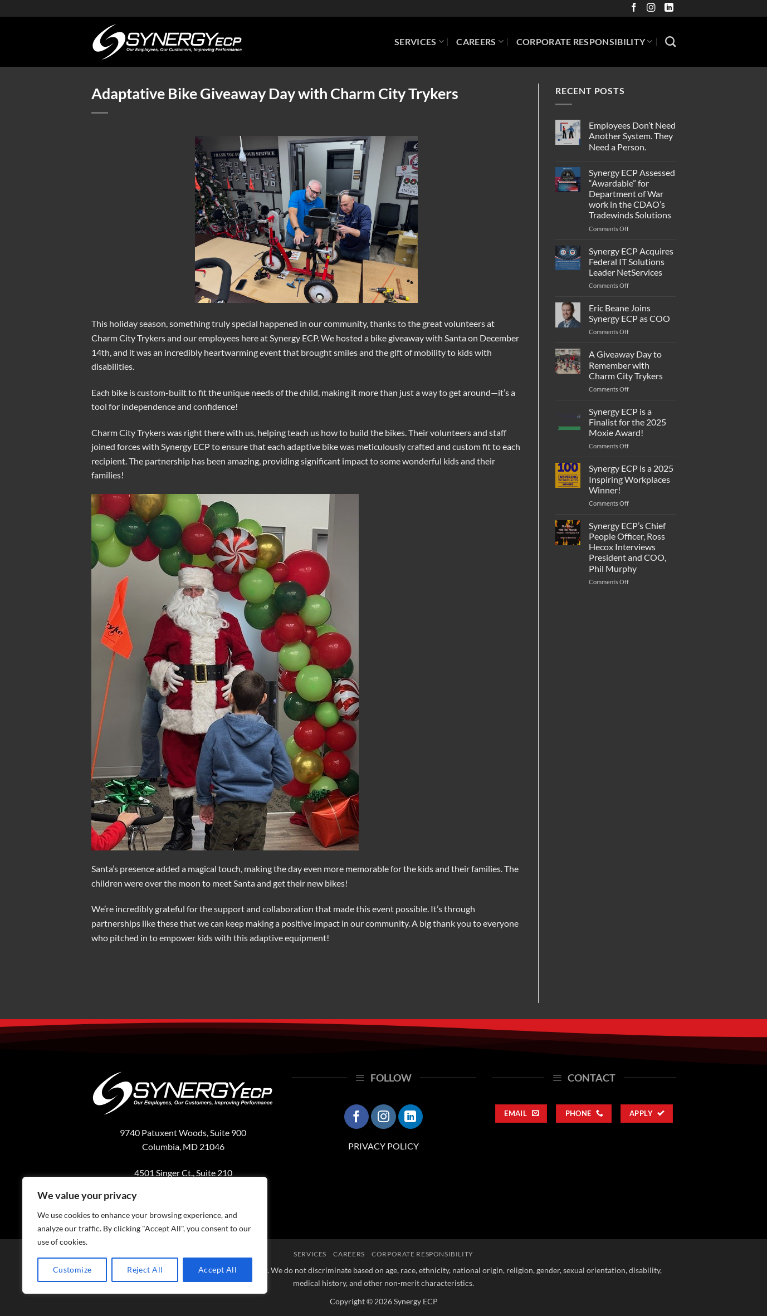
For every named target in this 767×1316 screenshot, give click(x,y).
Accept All (217, 1269)
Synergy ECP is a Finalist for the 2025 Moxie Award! (627, 422)
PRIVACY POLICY (383, 1146)
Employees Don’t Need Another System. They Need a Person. (632, 135)
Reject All (145, 1269)
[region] (144, 1235)
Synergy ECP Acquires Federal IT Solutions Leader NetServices (631, 261)
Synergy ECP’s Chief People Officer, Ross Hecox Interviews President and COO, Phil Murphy (627, 547)
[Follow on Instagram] (649, 8)
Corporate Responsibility (584, 41)
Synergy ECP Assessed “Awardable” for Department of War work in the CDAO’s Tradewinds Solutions (632, 194)
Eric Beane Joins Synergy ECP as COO (629, 313)
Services (419, 41)
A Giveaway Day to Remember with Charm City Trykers (626, 364)
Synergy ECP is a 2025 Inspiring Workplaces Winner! (631, 479)
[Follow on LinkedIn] (667, 8)
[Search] (670, 41)
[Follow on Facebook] (632, 8)
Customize (72, 1269)
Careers (480, 41)
